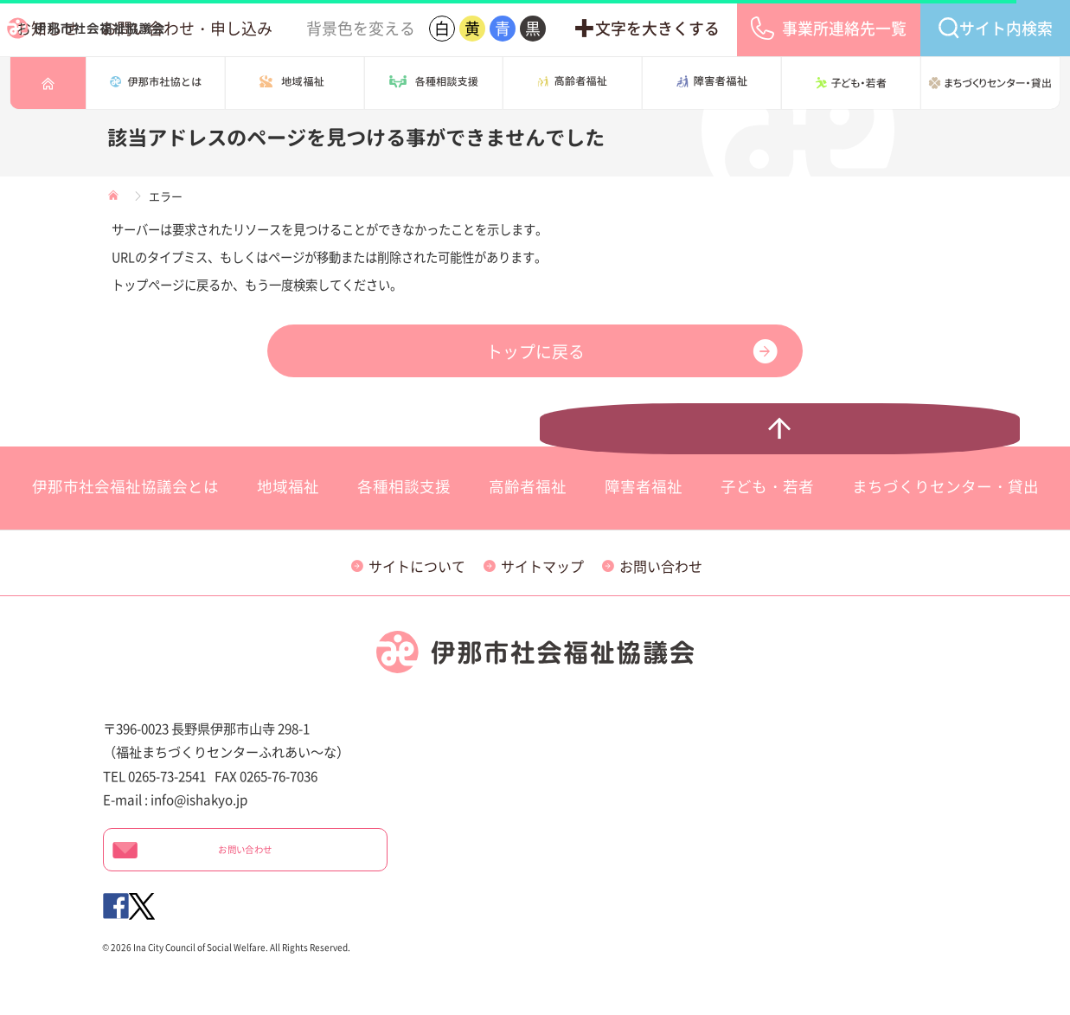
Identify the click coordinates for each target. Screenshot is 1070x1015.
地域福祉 (288, 486)
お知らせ (299, 28)
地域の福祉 (295, 83)
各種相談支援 (434, 83)
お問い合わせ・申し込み (401, 28)
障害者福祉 (712, 83)
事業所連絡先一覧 (885, 28)
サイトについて (416, 566)
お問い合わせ (660, 566)
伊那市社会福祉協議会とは (155, 83)
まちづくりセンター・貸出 (990, 83)
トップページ (48, 83)
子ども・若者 (851, 83)
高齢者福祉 (572, 83)
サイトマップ (542, 566)
